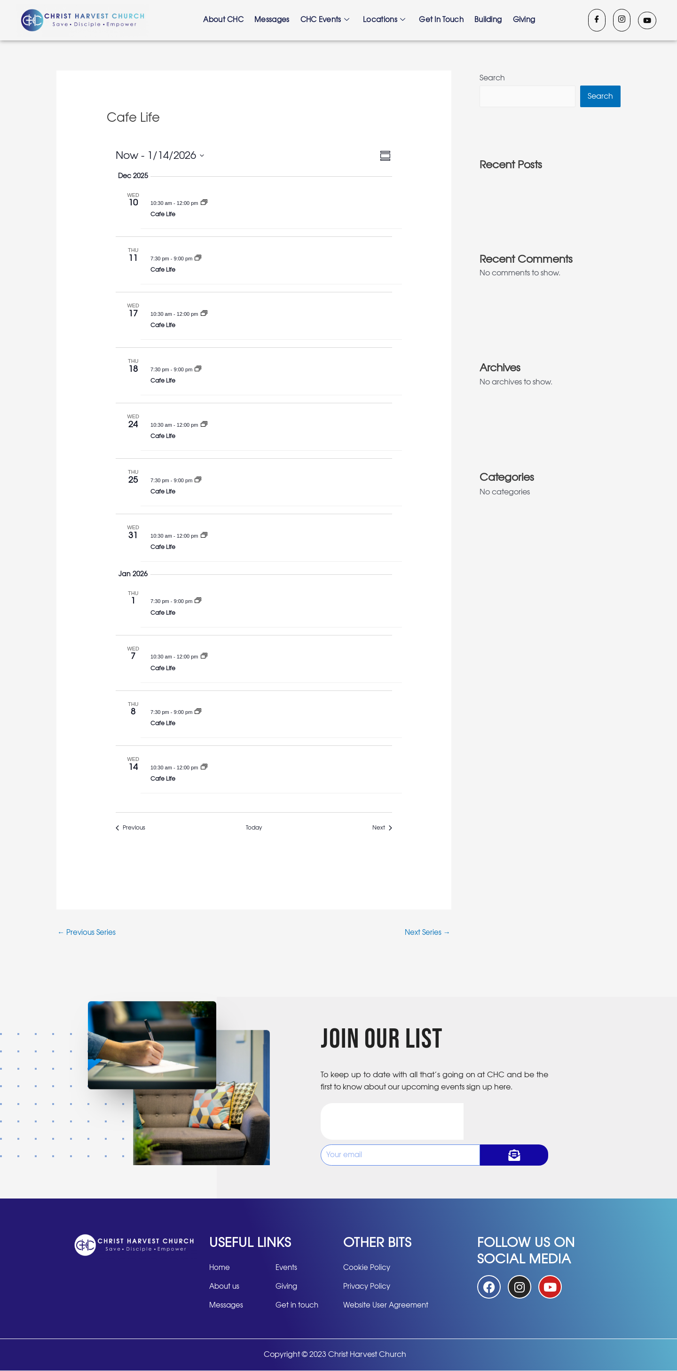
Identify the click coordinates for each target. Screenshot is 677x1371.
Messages (271, 20)
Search (492, 78)
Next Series (426, 933)
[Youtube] (647, 20)
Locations (384, 20)
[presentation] (392, 1122)
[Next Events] (382, 828)
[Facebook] (597, 20)
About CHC (222, 20)
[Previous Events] (130, 828)
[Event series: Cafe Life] (204, 203)
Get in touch (442, 20)
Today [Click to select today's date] (254, 827)
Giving (526, 20)
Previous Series (87, 933)
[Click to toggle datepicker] (160, 156)
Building (489, 20)
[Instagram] (621, 20)
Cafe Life (162, 214)
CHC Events (324, 20)
